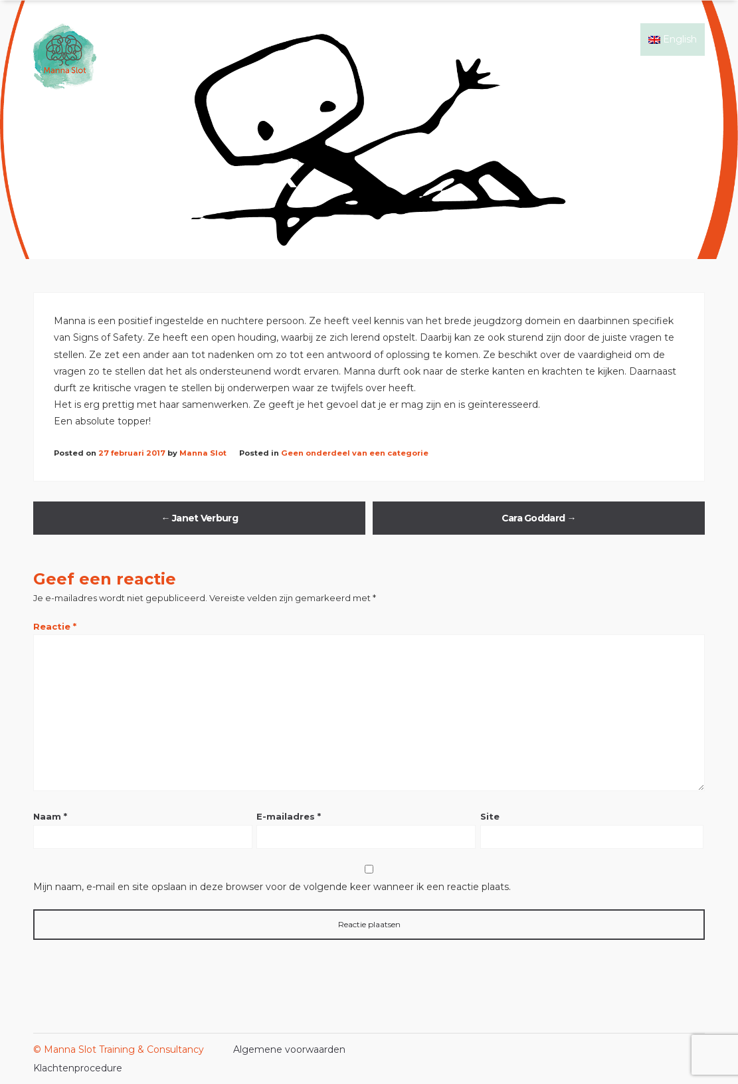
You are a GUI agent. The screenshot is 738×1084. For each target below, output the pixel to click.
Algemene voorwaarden (289, 1049)
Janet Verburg (199, 518)
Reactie (54, 626)
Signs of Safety (420, 39)
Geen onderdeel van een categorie (354, 453)
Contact (613, 39)
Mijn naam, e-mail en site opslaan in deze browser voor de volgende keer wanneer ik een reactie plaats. (272, 887)
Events (563, 39)
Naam (50, 816)
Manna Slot (203, 453)
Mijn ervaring (501, 39)
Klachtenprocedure (77, 1068)
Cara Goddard (539, 518)
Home (354, 39)
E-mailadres (288, 816)
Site (490, 816)
